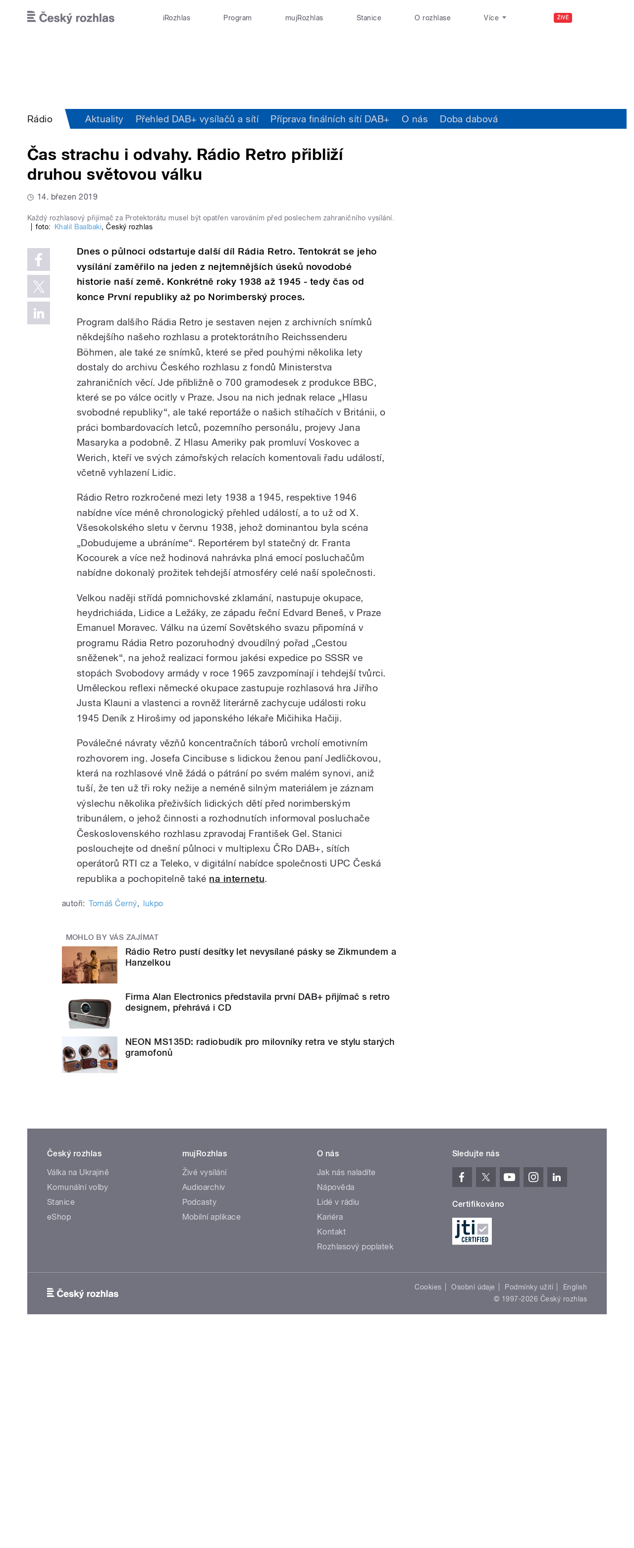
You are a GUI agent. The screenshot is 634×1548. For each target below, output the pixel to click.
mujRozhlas (304, 18)
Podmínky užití (529, 1497)
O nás (415, 118)
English (575, 1497)
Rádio (40, 118)
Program (237, 18)
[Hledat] (593, 18)
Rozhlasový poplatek (355, 1457)
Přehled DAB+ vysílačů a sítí (197, 118)
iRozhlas (177, 18)
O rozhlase (433, 18)
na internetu (236, 1088)
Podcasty (199, 1412)
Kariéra (330, 1427)
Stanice (369, 18)
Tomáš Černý (113, 1114)
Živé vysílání (204, 1383)
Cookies (428, 1497)
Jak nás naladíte (346, 1383)
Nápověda (336, 1397)
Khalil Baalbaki (78, 437)
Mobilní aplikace (211, 1427)
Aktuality (104, 118)
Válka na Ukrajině (78, 1383)
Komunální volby (77, 1397)
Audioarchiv (203, 1397)
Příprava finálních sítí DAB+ (329, 118)
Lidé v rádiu (338, 1412)
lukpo (153, 1114)
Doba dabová (469, 118)
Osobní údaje (473, 1497)
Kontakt (331, 1442)
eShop (59, 1427)
